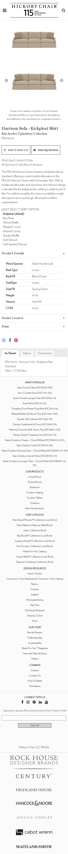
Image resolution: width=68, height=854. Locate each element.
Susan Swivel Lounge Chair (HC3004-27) (34, 398)
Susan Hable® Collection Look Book (34, 556)
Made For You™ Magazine (35, 648)
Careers (35, 670)
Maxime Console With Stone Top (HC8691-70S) (34, 429)
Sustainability (35, 643)
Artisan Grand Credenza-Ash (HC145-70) (34, 435)
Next (61, 80)
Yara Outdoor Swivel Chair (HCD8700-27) (35, 456)
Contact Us (35, 675)
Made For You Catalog (34, 551)
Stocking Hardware (35, 610)
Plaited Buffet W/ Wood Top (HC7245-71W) (35, 414)
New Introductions (34, 508)
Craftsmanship (34, 637)
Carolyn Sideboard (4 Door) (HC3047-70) (35, 424)
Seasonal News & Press (35, 653)
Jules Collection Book (34, 530)
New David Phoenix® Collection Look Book (35, 520)
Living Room (34, 476)
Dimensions (45, 353)
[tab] (10, 353)
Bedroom (35, 487)
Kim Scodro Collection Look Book (35, 546)
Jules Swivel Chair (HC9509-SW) (35, 387)
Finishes (34, 589)
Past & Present (34, 632)
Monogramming (34, 599)
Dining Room (35, 482)
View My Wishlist (45, 150)
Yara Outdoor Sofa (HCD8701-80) (35, 445)
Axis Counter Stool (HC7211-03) (35, 392)
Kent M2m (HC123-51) (34, 403)
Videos (34, 658)
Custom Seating (34, 492)
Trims (35, 620)
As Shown (10, 353)
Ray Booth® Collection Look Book (34, 535)
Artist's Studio (34, 573)
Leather (35, 594)
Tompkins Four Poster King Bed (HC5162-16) (34, 408)
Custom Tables (35, 497)
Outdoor (35, 503)
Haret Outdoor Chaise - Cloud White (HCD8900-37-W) (35, 440)
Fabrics (27, 353)
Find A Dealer (35, 680)
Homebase (34, 686)
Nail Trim (34, 605)
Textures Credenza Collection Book (34, 562)
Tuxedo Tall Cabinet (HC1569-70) (34, 419)
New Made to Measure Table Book (35, 525)
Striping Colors (35, 615)
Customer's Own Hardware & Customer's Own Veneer (34, 578)
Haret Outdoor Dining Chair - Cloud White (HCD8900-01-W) (35, 450)
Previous (6, 80)
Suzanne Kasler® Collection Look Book (35, 541)
